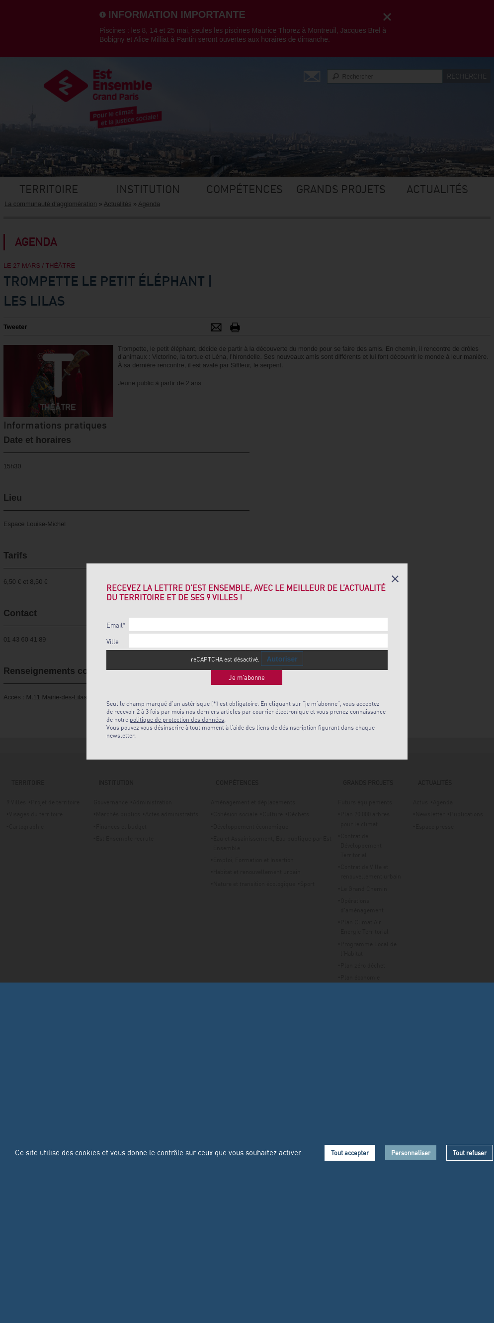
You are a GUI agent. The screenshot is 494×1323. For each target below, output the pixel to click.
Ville (112, 642)
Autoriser (281, 659)
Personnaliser (410, 1153)
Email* (115, 625)
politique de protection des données (177, 719)
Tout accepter (350, 1153)
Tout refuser (470, 1153)
